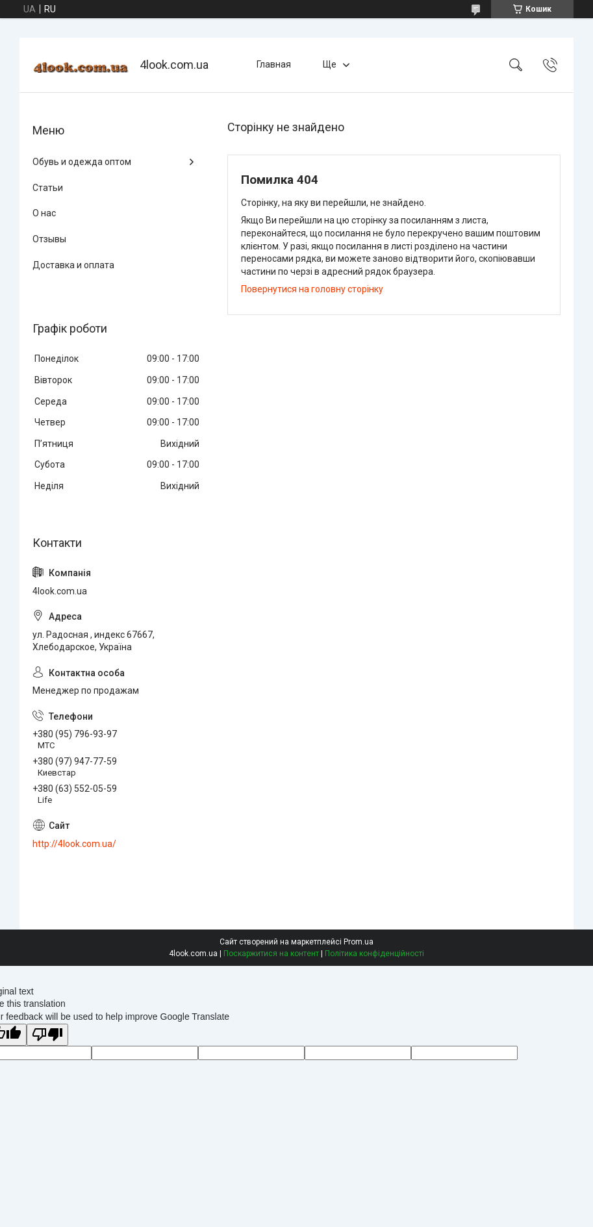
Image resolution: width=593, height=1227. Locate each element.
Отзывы (49, 239)
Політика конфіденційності (374, 953)
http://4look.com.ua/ (74, 844)
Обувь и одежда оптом (81, 162)
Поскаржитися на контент (271, 953)
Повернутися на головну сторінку (312, 289)
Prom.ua (358, 941)
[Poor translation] (47, 1035)
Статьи (47, 188)
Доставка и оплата (73, 265)
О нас (44, 213)
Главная (274, 64)
